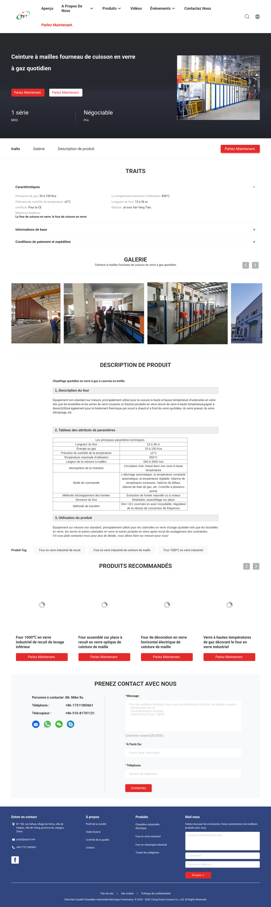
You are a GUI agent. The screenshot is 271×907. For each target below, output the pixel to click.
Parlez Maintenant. (28, 92)
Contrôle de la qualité (97, 839)
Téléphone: (134, 765)
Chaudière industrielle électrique (148, 826)
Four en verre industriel (148, 836)
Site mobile (127, 893)
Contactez (138, 788)
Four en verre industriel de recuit (59, 550)
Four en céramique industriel (151, 844)
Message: (133, 696)
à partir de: (134, 744)
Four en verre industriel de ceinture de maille (122, 550)
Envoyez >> (198, 875)
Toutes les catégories (147, 852)
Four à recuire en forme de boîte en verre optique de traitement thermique (100, 642)
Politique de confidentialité (156, 893)
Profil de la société (96, 824)
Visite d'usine (93, 832)
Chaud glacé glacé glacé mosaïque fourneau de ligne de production (42, 642)
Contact (90, 847)
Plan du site (106, 893)
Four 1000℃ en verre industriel (183, 550)
